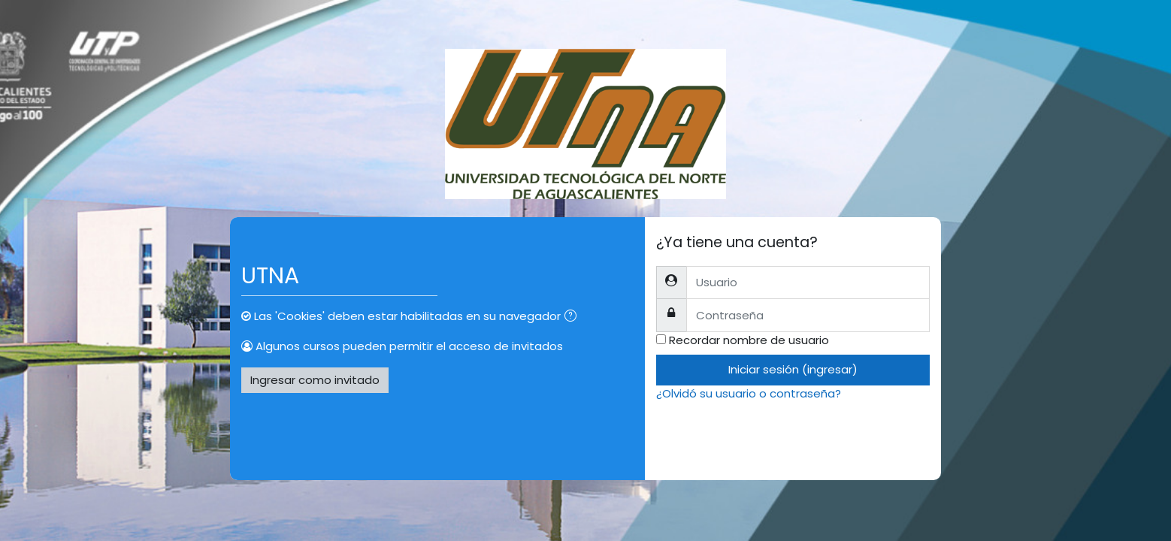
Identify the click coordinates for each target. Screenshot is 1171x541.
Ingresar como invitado (315, 380)
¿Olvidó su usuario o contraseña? (748, 393)
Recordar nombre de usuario (749, 340)
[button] (573, 317)
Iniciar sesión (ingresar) (793, 369)
